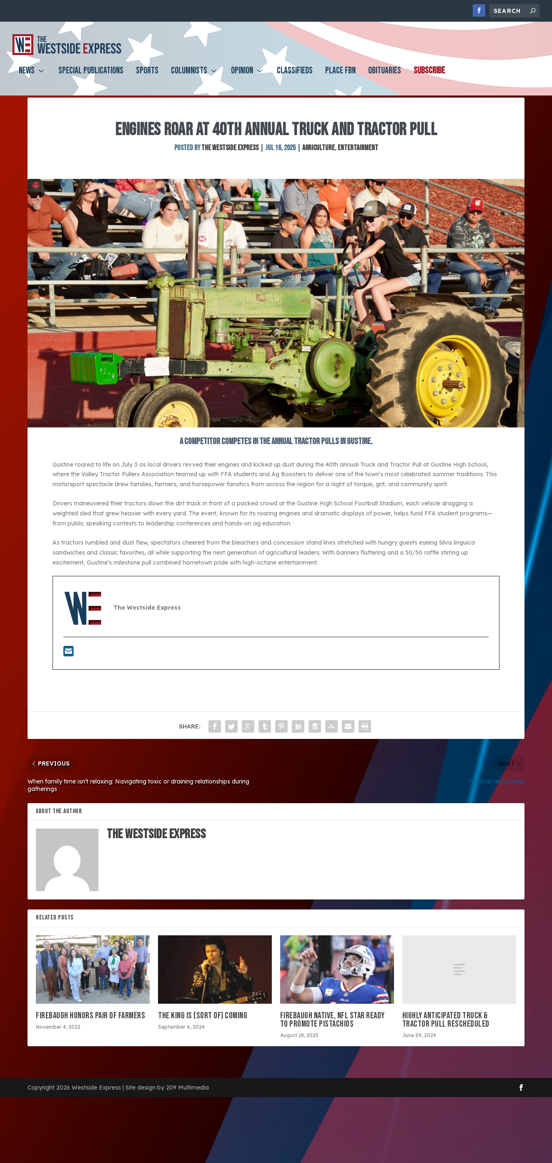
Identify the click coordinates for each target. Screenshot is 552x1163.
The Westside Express (229, 168)
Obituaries (384, 77)
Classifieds (295, 77)
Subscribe (429, 77)
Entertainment (358, 168)
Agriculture (318, 168)
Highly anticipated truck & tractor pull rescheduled (447, 1040)
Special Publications (90, 77)
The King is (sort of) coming (202, 1036)
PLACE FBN (340, 77)
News (27, 77)
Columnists (189, 77)
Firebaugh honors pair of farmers (90, 1036)
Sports (147, 77)
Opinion (242, 77)
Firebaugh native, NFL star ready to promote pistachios (332, 1040)
